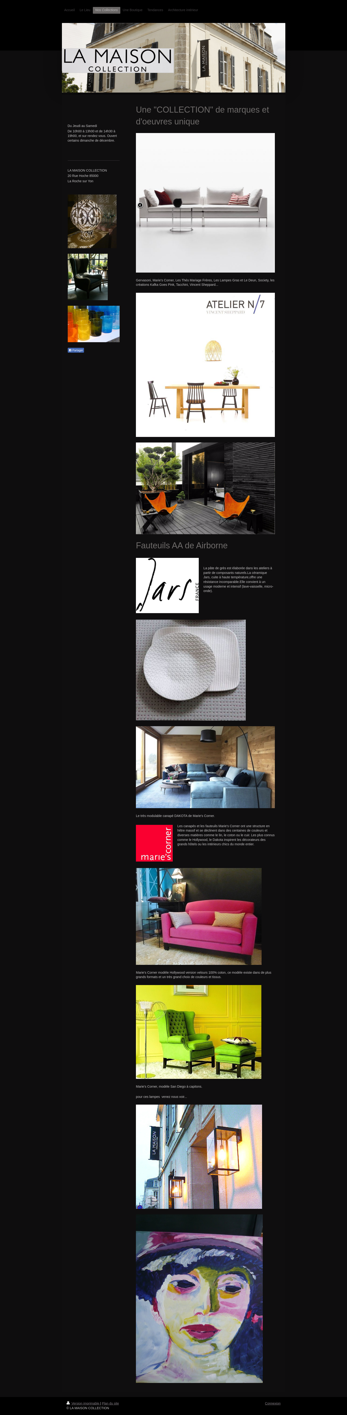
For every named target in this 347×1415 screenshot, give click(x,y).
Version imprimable (83, 1403)
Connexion (273, 1403)
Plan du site (110, 1403)
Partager (76, 350)
